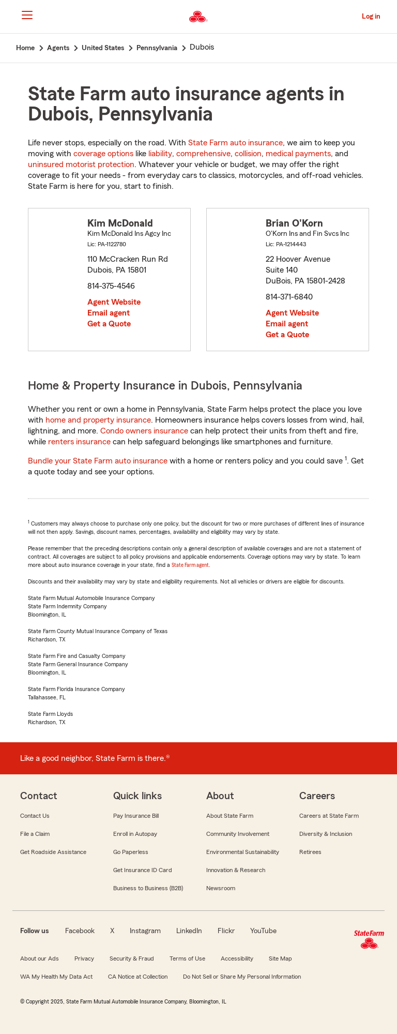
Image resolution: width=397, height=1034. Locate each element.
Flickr (226, 931)
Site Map (280, 958)
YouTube (263, 931)
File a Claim (35, 834)
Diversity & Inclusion (325, 834)
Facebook (80, 931)
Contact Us (35, 816)
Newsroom (220, 888)
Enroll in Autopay (135, 834)
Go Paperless (130, 852)
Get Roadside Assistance (53, 852)
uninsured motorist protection (81, 164)
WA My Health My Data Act (56, 976)
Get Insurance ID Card (142, 870)
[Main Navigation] (27, 15)
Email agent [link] (108, 313)
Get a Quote (109, 324)
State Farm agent (190, 565)
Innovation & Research (235, 870)
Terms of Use (187, 958)
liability (160, 153)
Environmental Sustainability (242, 852)
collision (248, 153)
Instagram (145, 931)
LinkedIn (189, 931)
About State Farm (229, 816)
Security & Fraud (132, 958)
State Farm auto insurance (235, 143)
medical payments (298, 153)
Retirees (310, 852)
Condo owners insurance (144, 431)
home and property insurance (98, 420)
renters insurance (79, 442)
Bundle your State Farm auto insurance (97, 461)
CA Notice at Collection (137, 976)
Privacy (84, 958)
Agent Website (114, 302)
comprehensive (203, 153)
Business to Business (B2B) (148, 888)
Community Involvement (237, 834)
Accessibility (237, 958)
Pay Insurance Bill (136, 816)
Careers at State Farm (329, 816)
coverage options (103, 153)
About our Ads (39, 958)
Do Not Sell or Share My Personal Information (242, 976)
